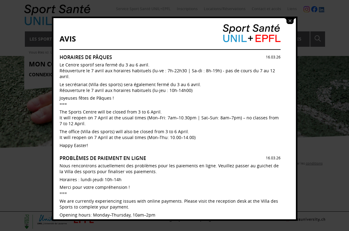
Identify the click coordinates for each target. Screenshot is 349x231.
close (290, 21)
